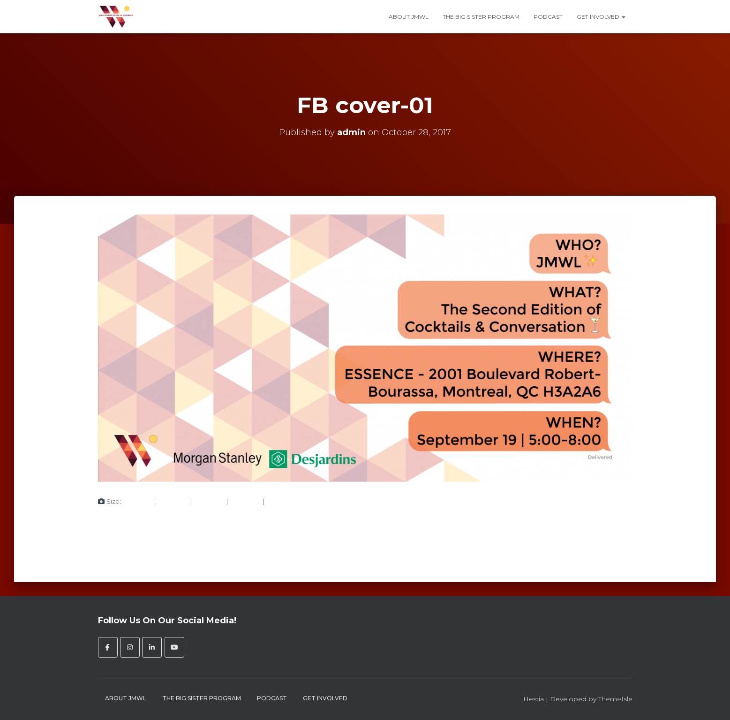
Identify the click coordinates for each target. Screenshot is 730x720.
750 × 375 (209, 501)
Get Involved (601, 16)
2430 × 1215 (284, 501)
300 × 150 (172, 501)
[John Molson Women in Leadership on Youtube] (174, 647)
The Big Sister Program (481, 16)
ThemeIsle (615, 699)
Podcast (548, 16)
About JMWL (409, 16)
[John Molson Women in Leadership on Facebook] (108, 647)
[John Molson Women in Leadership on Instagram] (130, 647)
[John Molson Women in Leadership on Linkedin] (152, 647)
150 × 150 (137, 501)
